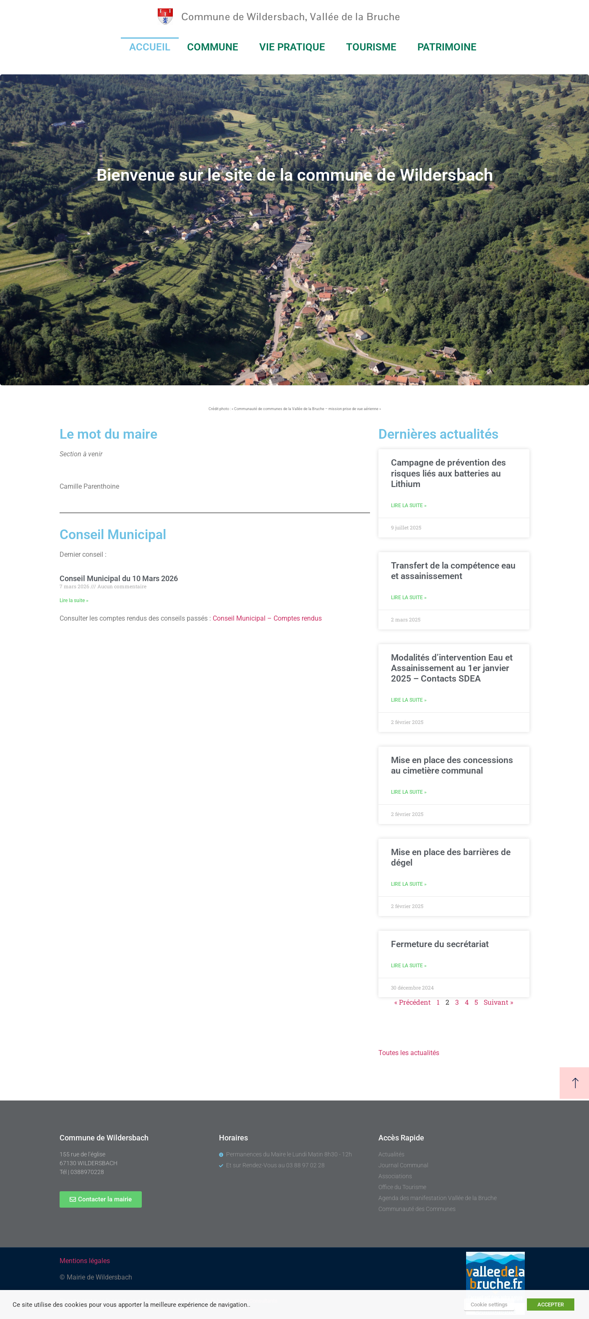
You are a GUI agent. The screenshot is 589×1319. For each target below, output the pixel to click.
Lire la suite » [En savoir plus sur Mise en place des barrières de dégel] (409, 884)
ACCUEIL (149, 47)
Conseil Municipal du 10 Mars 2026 (119, 578)
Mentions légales (85, 1261)
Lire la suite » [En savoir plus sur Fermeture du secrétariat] (409, 966)
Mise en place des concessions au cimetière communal (452, 765)
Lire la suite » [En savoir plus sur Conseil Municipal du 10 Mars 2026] (74, 600)
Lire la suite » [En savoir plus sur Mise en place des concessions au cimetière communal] (409, 792)
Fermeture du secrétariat (440, 944)
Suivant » (498, 1002)
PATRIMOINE (449, 47)
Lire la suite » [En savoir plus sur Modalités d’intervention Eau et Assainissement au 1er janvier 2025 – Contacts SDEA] (409, 700)
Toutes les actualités (408, 1053)
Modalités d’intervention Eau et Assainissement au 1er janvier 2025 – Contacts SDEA (452, 668)
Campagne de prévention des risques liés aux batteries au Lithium (448, 473)
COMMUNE (214, 47)
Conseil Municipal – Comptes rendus (267, 618)
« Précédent (412, 1002)
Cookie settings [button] (489, 1304)
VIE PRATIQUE (294, 47)
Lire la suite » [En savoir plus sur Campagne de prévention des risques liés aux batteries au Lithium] (409, 505)
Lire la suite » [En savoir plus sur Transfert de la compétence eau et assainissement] (409, 597)
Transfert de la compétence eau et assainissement (453, 571)
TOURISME (373, 47)
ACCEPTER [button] (550, 1304)
